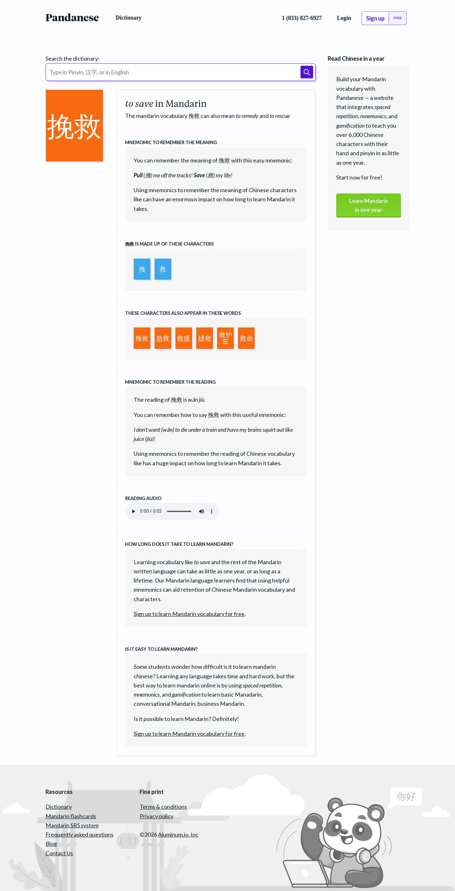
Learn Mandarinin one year (368, 206)
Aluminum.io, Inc (178, 834)
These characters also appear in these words (183, 313)
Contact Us (59, 853)
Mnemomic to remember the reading (170, 382)
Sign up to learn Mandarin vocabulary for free (189, 613)
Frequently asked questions (79, 834)
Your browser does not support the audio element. (172, 511)
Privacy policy (156, 816)
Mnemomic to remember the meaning (171, 142)
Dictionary (59, 806)
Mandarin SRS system (72, 825)
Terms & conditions (163, 806)
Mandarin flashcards (71, 816)
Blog (51, 843)
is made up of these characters (169, 244)
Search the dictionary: (73, 58)
